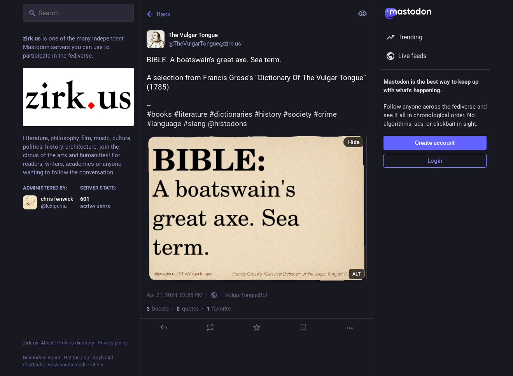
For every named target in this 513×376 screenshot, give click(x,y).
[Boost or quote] (210, 327)
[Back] (246, 14)
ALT (356, 274)
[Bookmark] (303, 327)
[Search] (78, 13)
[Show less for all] (362, 13)
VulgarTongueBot (246, 295)
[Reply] (163, 327)
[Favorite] (256, 327)
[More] (349, 328)
